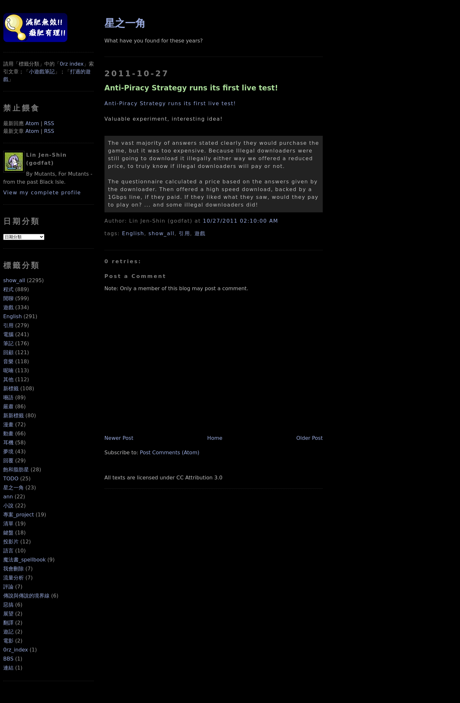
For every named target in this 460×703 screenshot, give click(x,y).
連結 (8, 668)
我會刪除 (13, 569)
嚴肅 (8, 406)
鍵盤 (8, 533)
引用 (8, 325)
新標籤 (11, 388)
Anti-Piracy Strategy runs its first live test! (191, 88)
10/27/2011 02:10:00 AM (240, 221)
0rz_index (15, 650)
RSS (49, 123)
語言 (8, 551)
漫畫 (8, 424)
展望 (8, 614)
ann (8, 497)
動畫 (8, 433)
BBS (8, 659)
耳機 (8, 442)
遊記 (8, 632)
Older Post (309, 438)
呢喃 (8, 370)
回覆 (8, 461)
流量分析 (13, 578)
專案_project (18, 515)
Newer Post (118, 438)
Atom (32, 123)
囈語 (8, 397)
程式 (8, 289)
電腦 (8, 334)
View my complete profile (42, 193)
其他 (8, 379)
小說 (8, 506)
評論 (8, 587)
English (12, 316)
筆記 (8, 343)
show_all (14, 280)
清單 (8, 524)
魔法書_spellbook (24, 560)
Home (214, 438)
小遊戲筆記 (42, 72)
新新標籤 (13, 415)
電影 (8, 641)
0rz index (72, 64)
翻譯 (8, 623)
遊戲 (8, 307)
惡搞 (8, 605)
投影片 (11, 542)
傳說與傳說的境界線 (26, 596)
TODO (10, 479)
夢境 (8, 452)
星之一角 (13, 488)
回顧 (8, 352)
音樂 (8, 361)
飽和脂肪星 (16, 470)
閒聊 (8, 298)
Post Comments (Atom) (169, 452)
